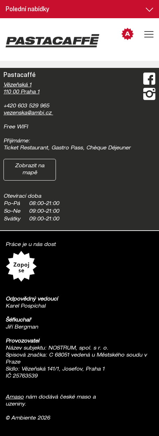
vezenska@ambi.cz (28, 113)
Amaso (15, 397)
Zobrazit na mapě (29, 170)
